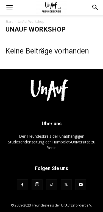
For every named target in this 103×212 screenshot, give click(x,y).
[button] (9, 7)
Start (9, 21)
